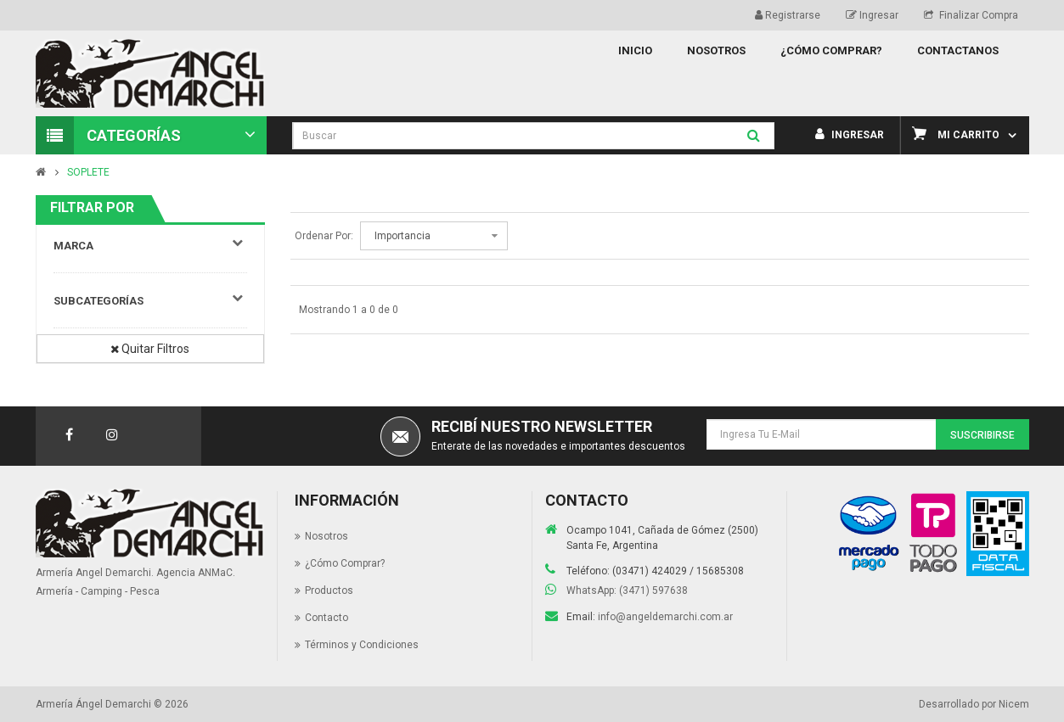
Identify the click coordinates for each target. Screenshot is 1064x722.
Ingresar (872, 15)
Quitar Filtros (149, 348)
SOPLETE (88, 172)
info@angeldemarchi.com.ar (665, 617)
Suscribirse (982, 435)
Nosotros (326, 536)
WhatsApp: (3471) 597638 (627, 590)
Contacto (326, 618)
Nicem (1014, 704)
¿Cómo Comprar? (345, 563)
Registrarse (787, 15)
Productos (329, 590)
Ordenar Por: (324, 236)
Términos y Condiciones (362, 645)
